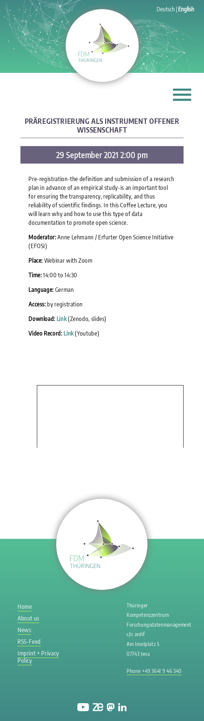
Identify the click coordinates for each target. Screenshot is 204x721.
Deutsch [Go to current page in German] (166, 9)
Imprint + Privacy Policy (38, 657)
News (24, 630)
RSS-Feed (29, 641)
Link (62, 318)
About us (28, 618)
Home (25, 606)
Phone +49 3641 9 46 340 (154, 671)
